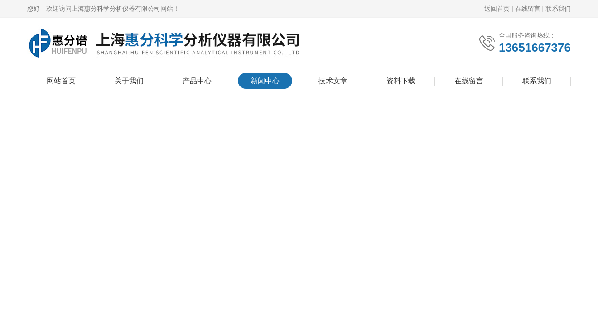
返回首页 (497, 8)
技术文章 (332, 81)
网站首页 (61, 81)
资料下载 (400, 81)
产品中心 (197, 81)
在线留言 (527, 8)
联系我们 (558, 8)
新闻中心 (265, 81)
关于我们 (129, 81)
